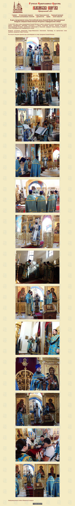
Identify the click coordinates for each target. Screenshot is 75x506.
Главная (14, 15)
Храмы (48, 16)
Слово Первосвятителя (42, 15)
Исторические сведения (26, 15)
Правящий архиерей (57, 15)
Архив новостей (57, 16)
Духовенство (40, 16)
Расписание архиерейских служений (23, 16)
